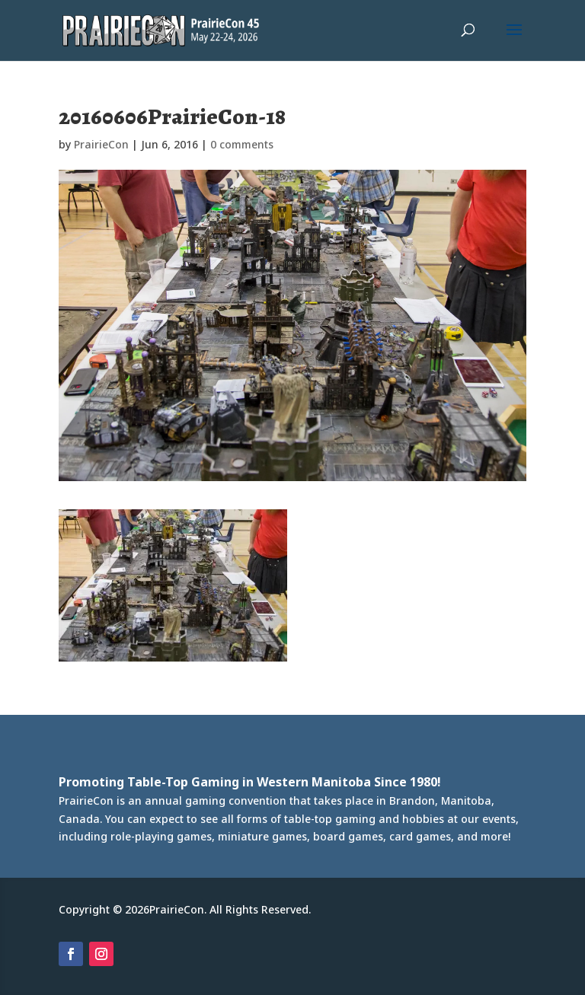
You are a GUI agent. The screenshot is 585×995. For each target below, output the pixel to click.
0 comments (241, 144)
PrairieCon (101, 144)
